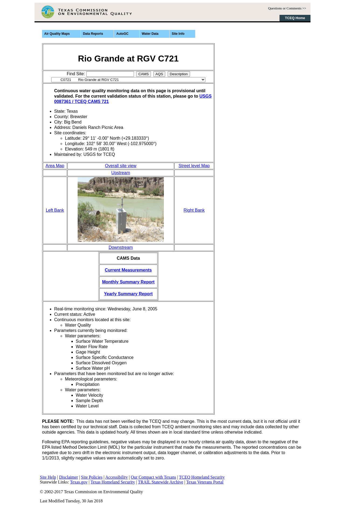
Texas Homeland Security (113, 482)
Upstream (120, 172)
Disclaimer (68, 477)
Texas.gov (79, 482)
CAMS (143, 74)
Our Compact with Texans (153, 477)
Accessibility (116, 477)
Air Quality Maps (57, 34)
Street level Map (194, 165)
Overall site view (120, 165)
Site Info (178, 34)
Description (179, 74)
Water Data (150, 34)
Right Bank (194, 210)
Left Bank (55, 210)
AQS (159, 74)
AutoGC (122, 34)
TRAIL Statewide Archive (160, 482)
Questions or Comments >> (287, 8)
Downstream (121, 247)
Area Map (55, 165)
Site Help (48, 477)
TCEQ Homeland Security (202, 477)
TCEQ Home (295, 18)
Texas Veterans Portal (204, 482)
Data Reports (93, 34)
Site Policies (92, 477)
